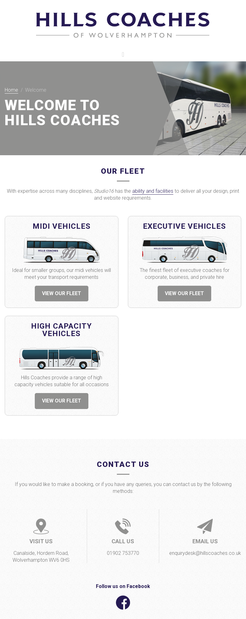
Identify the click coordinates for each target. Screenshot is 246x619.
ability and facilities (152, 191)
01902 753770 (123, 553)
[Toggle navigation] (123, 54)
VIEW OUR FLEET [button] (61, 293)
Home (11, 90)
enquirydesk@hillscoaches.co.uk (205, 553)
